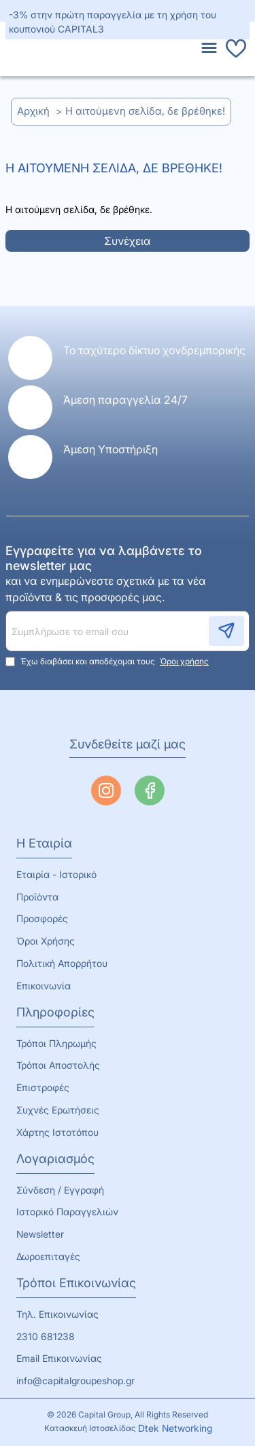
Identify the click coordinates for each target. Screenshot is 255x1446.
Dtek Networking (175, 1428)
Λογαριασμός (55, 1159)
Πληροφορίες (55, 1012)
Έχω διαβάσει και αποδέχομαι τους (108, 661)
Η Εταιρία (44, 843)
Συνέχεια (127, 241)
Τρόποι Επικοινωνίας (76, 1283)
